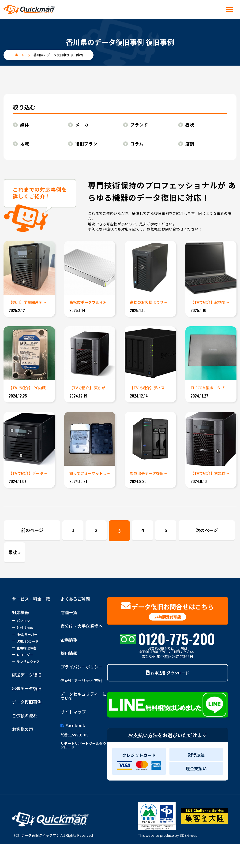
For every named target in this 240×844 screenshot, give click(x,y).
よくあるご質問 (75, 599)
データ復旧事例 (26, 702)
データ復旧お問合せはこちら (167, 611)
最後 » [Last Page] (14, 552)
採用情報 (68, 653)
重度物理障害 (26, 648)
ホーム (20, 54)
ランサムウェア (28, 661)
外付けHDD (25, 627)
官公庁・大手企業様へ (81, 626)
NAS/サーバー (27, 634)
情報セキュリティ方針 (81, 680)
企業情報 (68, 639)
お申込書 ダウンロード (167, 673)
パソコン (23, 620)
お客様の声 (22, 729)
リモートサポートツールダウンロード (83, 745)
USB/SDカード (27, 641)
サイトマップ (73, 712)
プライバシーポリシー (81, 667)
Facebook (72, 725)
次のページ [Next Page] (207, 530)
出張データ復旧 (26, 688)
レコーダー (25, 654)
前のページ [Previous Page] (32, 530)
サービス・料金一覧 (31, 599)
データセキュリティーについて (83, 696)
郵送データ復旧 (26, 675)
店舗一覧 (68, 612)
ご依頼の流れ (24, 715)
